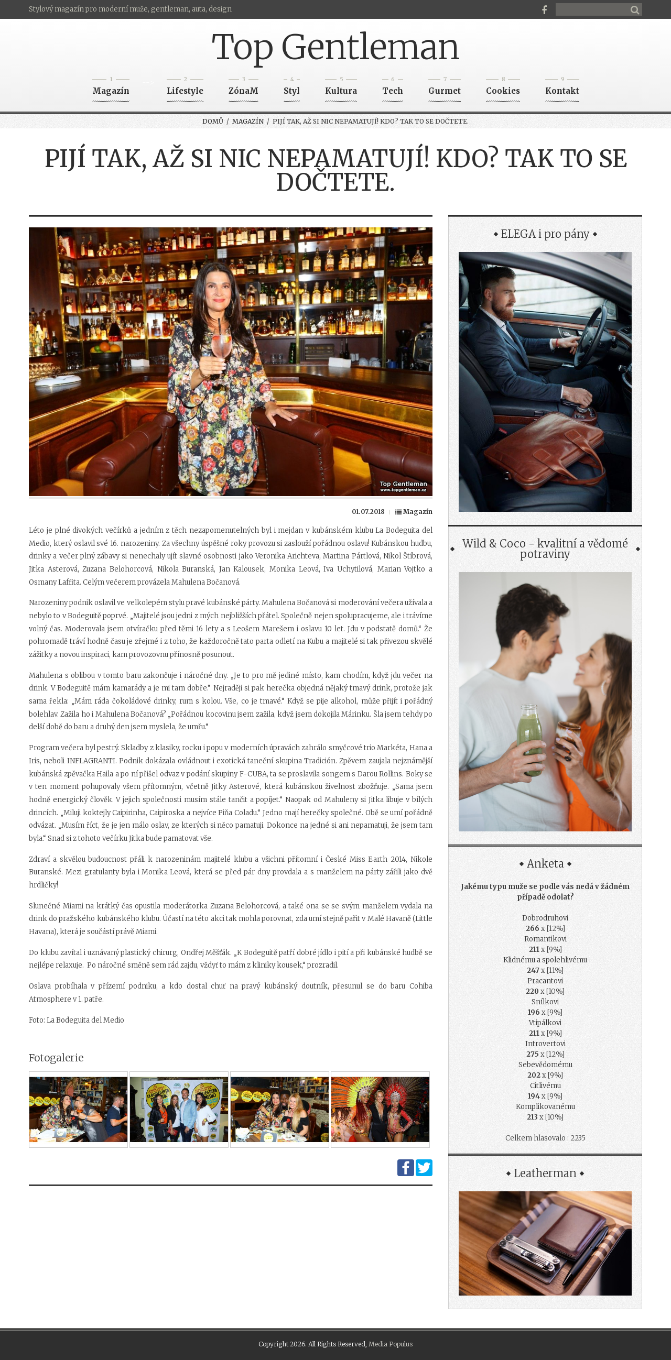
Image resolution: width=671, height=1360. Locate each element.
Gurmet (444, 88)
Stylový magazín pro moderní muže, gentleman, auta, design (130, 9)
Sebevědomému (545, 1064)
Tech (392, 88)
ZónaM (243, 88)
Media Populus (391, 1344)
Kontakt (562, 88)
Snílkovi (545, 1001)
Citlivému (545, 1085)
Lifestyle (185, 88)
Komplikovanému (545, 1106)
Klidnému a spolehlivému (545, 960)
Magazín (110, 88)
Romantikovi (545, 939)
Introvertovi (545, 1043)
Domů (212, 121)
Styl (292, 88)
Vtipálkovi (545, 1022)
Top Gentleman (335, 47)
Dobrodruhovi (545, 918)
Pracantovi (545, 981)
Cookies (503, 88)
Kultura (341, 88)
